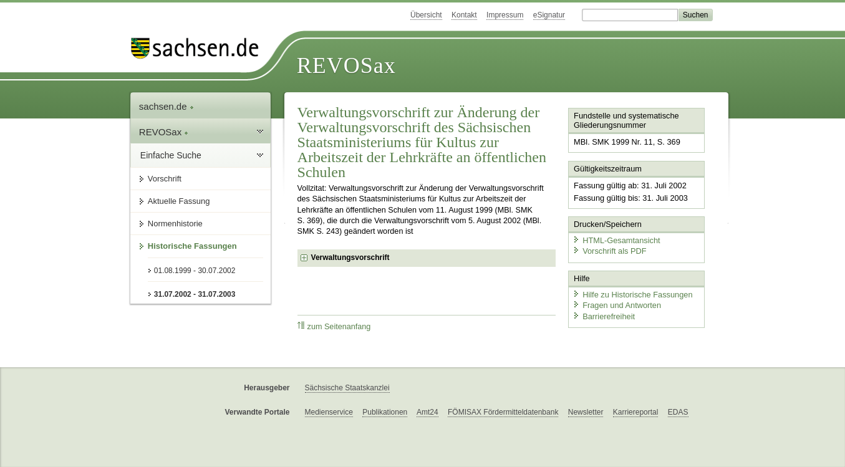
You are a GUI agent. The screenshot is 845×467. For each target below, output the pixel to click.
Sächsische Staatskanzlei (347, 387)
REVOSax (346, 65)
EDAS (678, 412)
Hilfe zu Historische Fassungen (632, 294)
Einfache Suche (170, 155)
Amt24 (427, 412)
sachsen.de (166, 106)
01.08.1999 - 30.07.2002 (195, 270)
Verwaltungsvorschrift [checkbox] (350, 257)
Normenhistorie (175, 223)
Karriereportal (636, 412)
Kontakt (464, 15)
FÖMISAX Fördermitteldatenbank (503, 412)
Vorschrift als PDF (609, 251)
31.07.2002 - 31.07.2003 (195, 294)
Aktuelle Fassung (179, 201)
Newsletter (586, 412)
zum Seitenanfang (334, 326)
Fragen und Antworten (616, 305)
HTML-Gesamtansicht (616, 240)
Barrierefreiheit (603, 316)
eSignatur (549, 15)
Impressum (504, 15)
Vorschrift (164, 178)
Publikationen (384, 412)
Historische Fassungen (192, 246)
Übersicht (426, 15)
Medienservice (329, 412)
